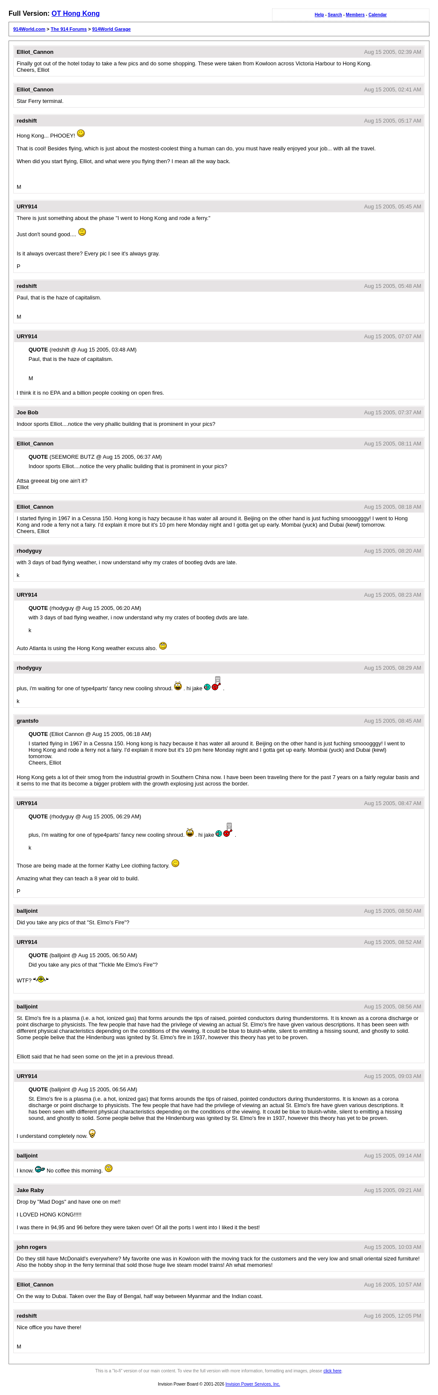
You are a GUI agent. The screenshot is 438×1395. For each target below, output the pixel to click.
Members (355, 14)
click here (332, 1371)
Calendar (377, 14)
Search (335, 14)
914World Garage (111, 29)
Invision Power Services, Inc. (252, 1384)
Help (319, 14)
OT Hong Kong (75, 13)
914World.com (29, 29)
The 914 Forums (69, 29)
